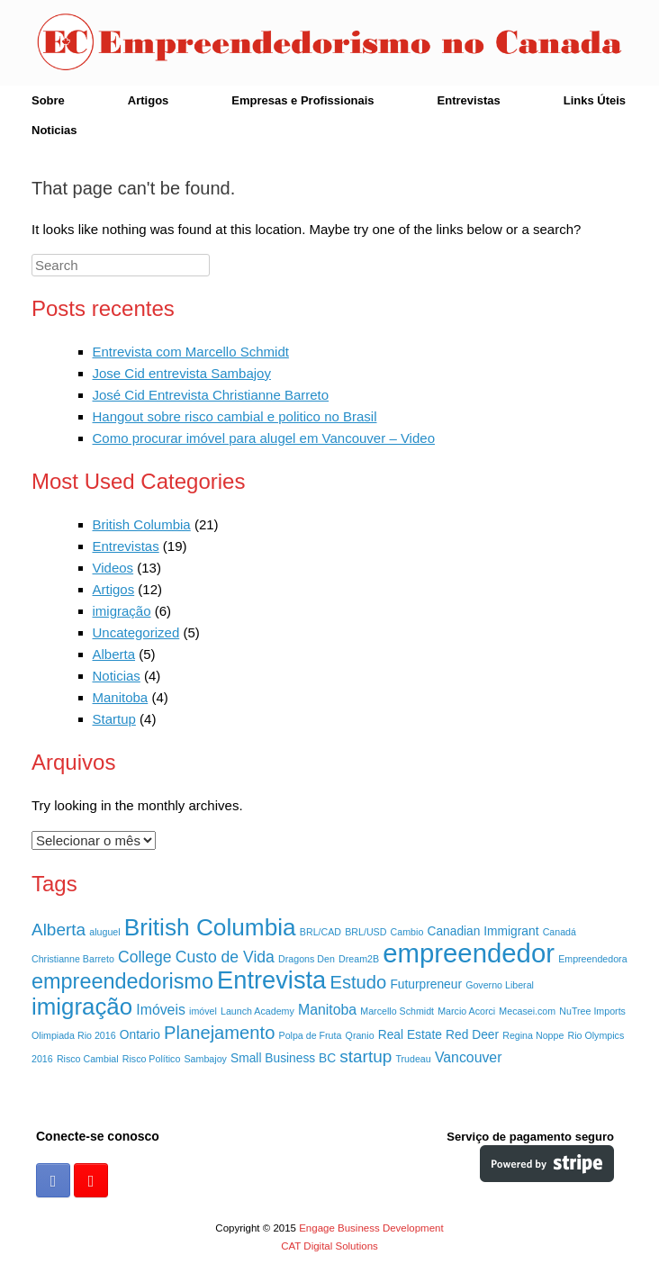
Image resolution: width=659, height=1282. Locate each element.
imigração (122, 610)
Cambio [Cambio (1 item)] (407, 931)
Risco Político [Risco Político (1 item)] (151, 1058)
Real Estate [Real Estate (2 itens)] (410, 1035)
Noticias (54, 130)
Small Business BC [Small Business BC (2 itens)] (283, 1058)
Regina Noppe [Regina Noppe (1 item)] (533, 1035)
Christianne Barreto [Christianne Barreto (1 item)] (73, 958)
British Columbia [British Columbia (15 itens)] (210, 927)
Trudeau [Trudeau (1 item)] (412, 1058)
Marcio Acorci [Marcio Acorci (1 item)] (466, 1011)
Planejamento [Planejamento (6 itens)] (219, 1033)
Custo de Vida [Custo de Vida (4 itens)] (225, 957)
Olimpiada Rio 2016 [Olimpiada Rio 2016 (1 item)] (74, 1035)
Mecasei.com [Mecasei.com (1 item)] (527, 1011)
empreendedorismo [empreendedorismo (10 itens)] (122, 981)
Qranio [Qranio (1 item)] (360, 1035)
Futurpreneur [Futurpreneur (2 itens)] (426, 984)
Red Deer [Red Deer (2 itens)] (472, 1035)
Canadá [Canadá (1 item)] (559, 931)
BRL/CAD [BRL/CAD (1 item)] (320, 931)
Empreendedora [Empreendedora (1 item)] (592, 958)
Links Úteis (595, 100)
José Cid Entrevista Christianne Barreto (211, 394)
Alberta (114, 654)
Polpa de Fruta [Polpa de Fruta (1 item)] (310, 1035)
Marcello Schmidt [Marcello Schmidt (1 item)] (397, 1011)
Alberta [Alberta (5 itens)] (59, 929)
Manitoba (121, 697)
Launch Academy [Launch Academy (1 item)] (257, 1011)
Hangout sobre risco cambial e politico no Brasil (235, 416)
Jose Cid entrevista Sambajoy (182, 373)
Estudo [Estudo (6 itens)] (358, 982)
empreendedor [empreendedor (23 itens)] (469, 953)
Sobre (48, 100)
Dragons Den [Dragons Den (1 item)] (306, 958)
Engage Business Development (371, 1228)
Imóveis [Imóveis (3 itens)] (160, 1009)
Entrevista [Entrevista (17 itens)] (271, 980)
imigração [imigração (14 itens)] (82, 1006)
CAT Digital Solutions (329, 1246)
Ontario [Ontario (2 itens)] (140, 1035)
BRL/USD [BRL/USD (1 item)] (365, 931)
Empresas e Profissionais (302, 100)
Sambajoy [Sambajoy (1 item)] (206, 1058)
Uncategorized (136, 632)
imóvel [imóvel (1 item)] (203, 1011)
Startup (114, 719)
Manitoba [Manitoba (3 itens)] (327, 1009)
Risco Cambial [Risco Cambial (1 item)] (88, 1058)
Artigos (148, 100)
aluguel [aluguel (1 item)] (104, 931)
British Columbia (142, 524)
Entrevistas (469, 100)
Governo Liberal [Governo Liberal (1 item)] (499, 985)
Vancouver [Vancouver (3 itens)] (468, 1057)
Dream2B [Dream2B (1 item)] (359, 958)
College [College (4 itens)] (145, 957)
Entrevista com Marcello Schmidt (191, 351)
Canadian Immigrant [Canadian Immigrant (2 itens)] (483, 931)
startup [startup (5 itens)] (365, 1056)
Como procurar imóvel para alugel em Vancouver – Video (264, 438)
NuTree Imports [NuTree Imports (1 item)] (592, 1011)
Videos (113, 567)
